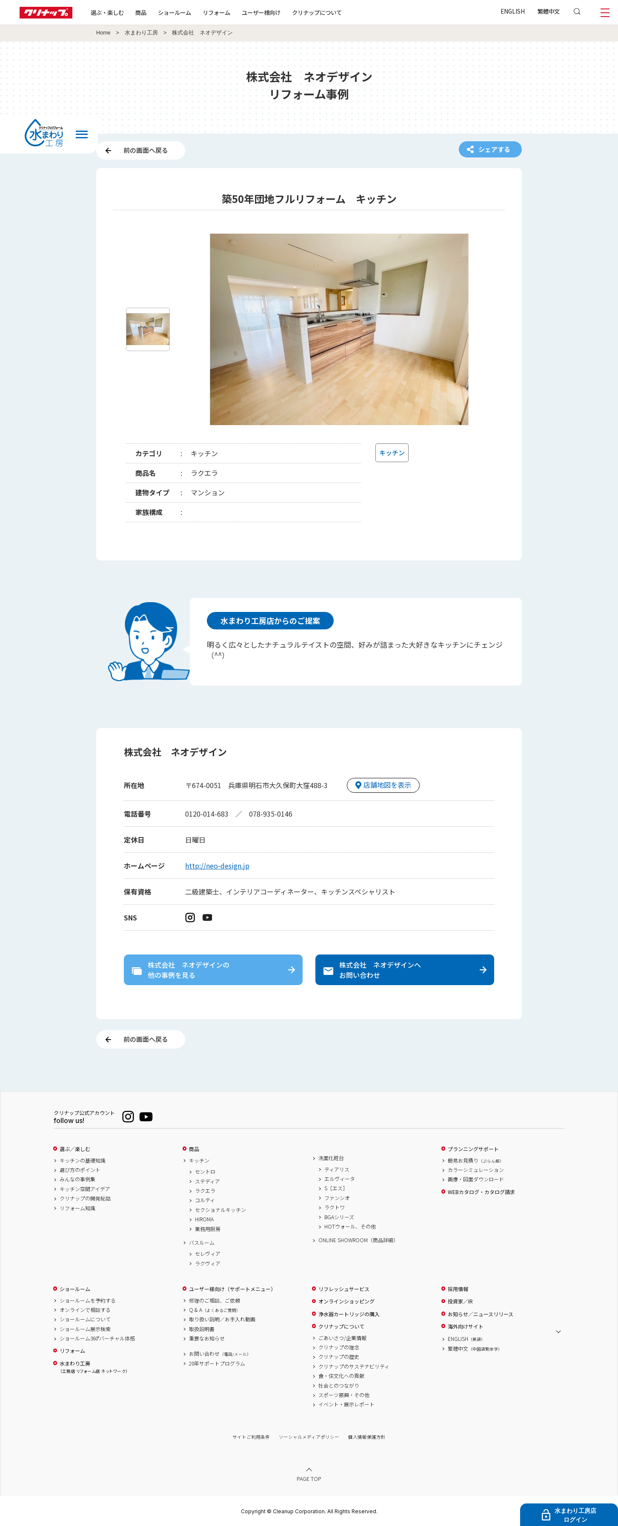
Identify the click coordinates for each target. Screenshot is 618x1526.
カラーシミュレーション (476, 1169)
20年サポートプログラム (217, 1363)
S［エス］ (336, 1188)
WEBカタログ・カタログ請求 (481, 1192)
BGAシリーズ (339, 1217)
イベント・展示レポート (346, 1404)
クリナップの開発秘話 (85, 1198)
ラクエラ (205, 1190)
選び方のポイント (80, 1169)
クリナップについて (317, 12)
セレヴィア (207, 1253)
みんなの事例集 (77, 1179)
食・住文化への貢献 (341, 1375)
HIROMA (204, 1219)
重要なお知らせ (207, 1338)
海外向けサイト (466, 1326)
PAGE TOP (309, 1479)
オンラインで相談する (85, 1309)
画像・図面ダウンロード (476, 1179)
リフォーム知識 (77, 1208)
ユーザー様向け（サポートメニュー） (232, 1289)
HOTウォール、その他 (350, 1226)
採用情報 (458, 1289)
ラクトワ (334, 1207)
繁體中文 (549, 11)
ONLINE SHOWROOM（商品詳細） (358, 1240)
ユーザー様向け (261, 12)
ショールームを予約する (88, 1300)
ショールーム (174, 12)
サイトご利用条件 (251, 1437)
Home (103, 33)
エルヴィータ (339, 1178)
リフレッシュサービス (343, 1289)
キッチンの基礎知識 (83, 1160)
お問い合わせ (220, 1353)
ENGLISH (513, 11)
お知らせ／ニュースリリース (480, 1314)
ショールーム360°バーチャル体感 (97, 1338)
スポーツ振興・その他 (343, 1395)
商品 (194, 1149)
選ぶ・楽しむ (107, 12)
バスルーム (202, 1242)
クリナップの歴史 (338, 1356)
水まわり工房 (141, 33)
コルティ (205, 1200)
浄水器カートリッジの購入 (349, 1314)
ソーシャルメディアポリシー (309, 1437)
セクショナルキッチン (220, 1209)
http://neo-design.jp (217, 865)
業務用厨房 (207, 1229)
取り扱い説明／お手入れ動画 (222, 1319)
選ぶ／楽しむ (75, 1149)
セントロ (205, 1171)
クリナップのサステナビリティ (353, 1366)
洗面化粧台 (331, 1158)
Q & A (214, 1309)
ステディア (207, 1181)
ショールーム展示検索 (85, 1329)
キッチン (199, 1160)
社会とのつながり (338, 1385)
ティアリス (336, 1169)
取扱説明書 (202, 1329)
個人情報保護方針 (367, 1437)
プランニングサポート (473, 1149)
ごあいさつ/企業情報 (342, 1338)
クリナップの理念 (338, 1347)
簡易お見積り (476, 1160)
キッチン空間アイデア (85, 1189)
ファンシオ (337, 1198)
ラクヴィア (207, 1263)
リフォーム (216, 12)
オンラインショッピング (346, 1301)
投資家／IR (460, 1301)
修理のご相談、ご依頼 (214, 1300)
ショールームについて (85, 1319)
